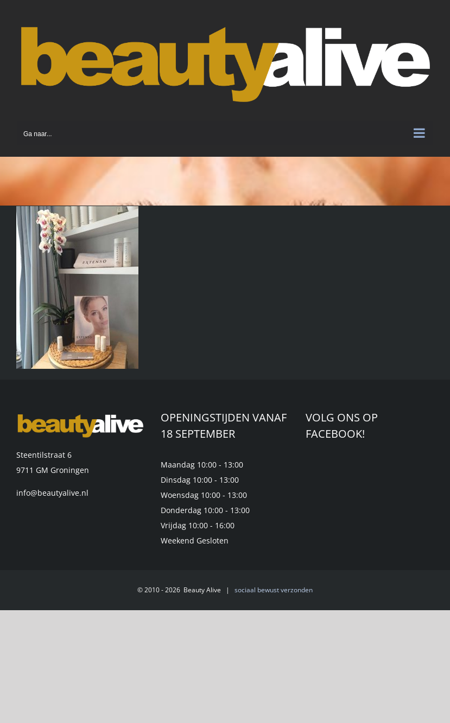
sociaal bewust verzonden (273, 589)
